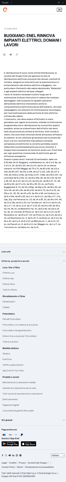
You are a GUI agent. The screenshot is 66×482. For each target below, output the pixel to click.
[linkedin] (13, 455)
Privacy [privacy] (22, 463)
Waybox (6, 353)
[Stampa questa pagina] (4, 54)
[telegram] (20, 455)
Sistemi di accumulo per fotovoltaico (20, 336)
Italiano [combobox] (55, 455)
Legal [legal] (4, 463)
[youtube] (10, 455)
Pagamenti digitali (11, 405)
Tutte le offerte (10, 290)
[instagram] (17, 455)
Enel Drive (7, 359)
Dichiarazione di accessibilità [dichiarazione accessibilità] (39, 467)
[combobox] (57, 455)
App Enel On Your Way (13, 370)
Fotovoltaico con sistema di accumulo (20, 325)
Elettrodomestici (10, 399)
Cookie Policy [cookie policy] (8, 467)
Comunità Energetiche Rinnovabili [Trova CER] (18, 410)
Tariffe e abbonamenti (13, 365)
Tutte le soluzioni (10, 342)
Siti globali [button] (7, 420)
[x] (6, 455)
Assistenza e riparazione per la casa (19, 388)
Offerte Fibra (9, 284)
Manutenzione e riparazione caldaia (19, 382)
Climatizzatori (9, 301)
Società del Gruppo (37, 463)
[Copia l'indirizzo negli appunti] (17, 54)
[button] (11, 54)
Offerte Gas (8, 278)
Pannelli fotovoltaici (12, 319)
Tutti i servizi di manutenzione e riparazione (22, 393)
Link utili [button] (6, 251)
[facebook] (3, 455)
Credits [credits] (12, 463)
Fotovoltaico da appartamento (17, 330)
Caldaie (6, 307)
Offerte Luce (9, 273)
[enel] (5, 10)
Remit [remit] (20, 467)
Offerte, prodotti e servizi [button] (15, 261)
